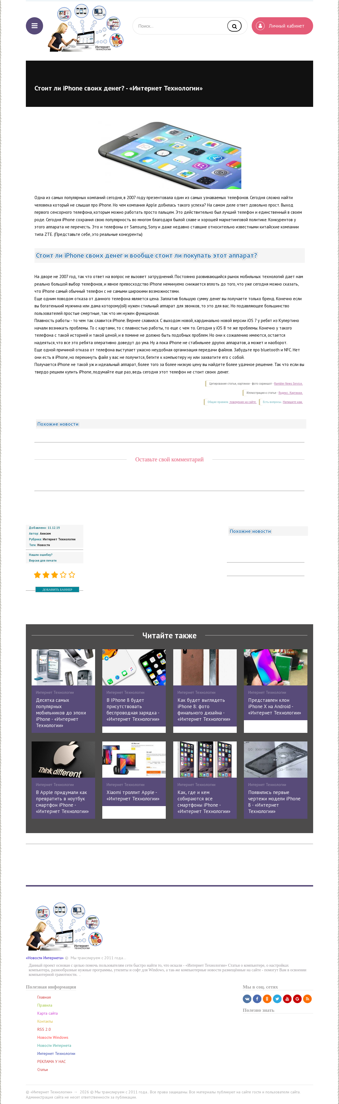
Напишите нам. (293, 402)
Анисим (45, 533)
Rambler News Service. (288, 384)
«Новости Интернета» (45, 957)
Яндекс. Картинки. (290, 393)
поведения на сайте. (243, 402)
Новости (43, 545)
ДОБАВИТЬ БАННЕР (57, 589)
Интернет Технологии (59, 539)
